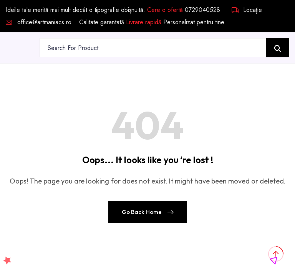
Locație (247, 10)
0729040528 (202, 9)
